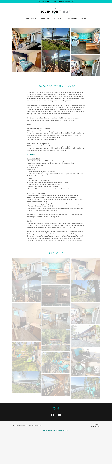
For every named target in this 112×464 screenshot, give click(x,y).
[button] (98, 11)
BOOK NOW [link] (34, 18)
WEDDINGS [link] (51, 430)
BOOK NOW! (31, 154)
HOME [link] (27, 18)
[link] (56, 11)
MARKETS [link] (59, 430)
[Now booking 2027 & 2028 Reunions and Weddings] (56, 1)
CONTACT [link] (83, 18)
